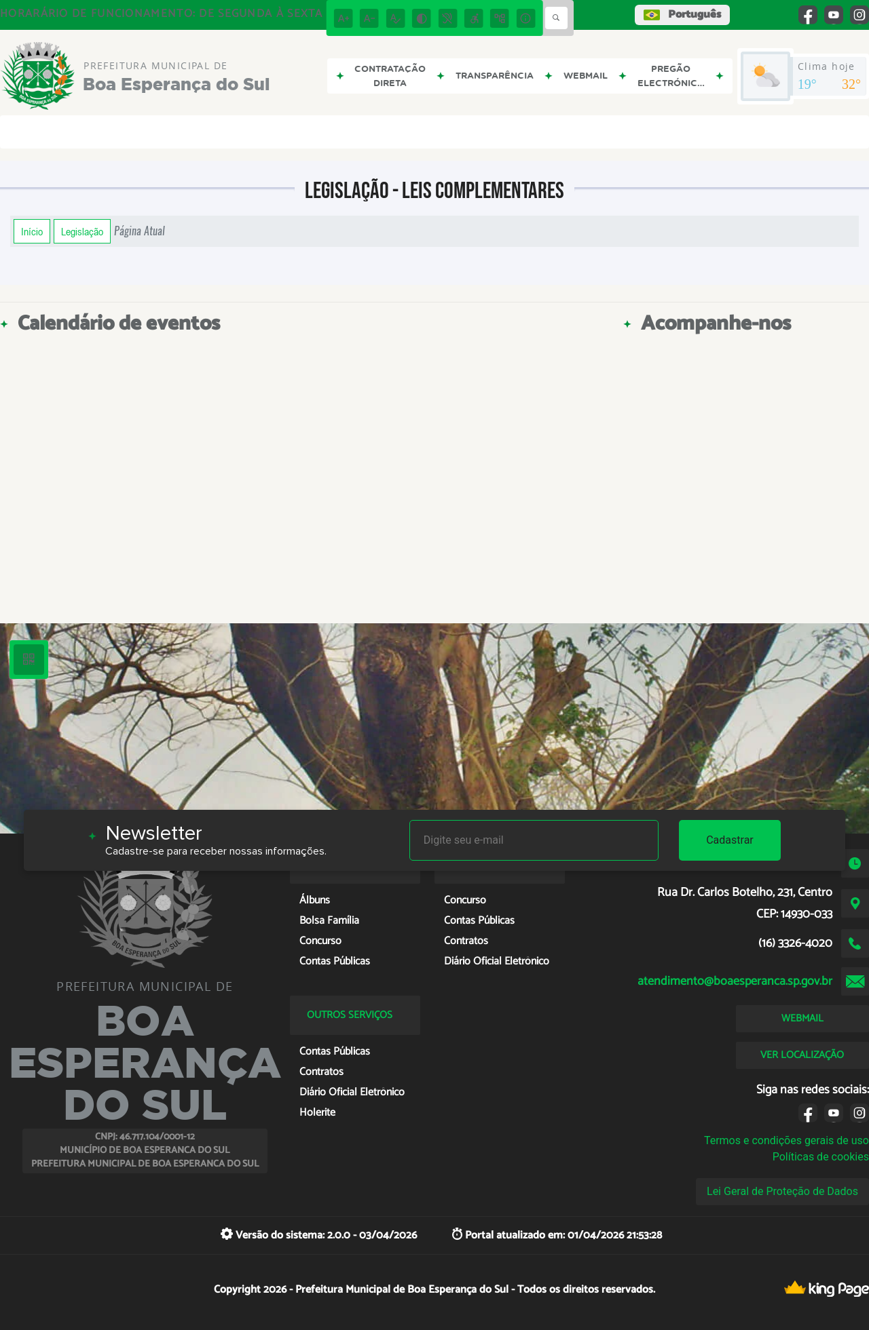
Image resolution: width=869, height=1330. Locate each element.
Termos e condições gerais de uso (786, 1140)
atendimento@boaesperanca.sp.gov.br (734, 981)
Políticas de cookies (821, 1156)
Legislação (82, 231)
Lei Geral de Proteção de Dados (782, 1191)
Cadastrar (730, 840)
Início (32, 231)
